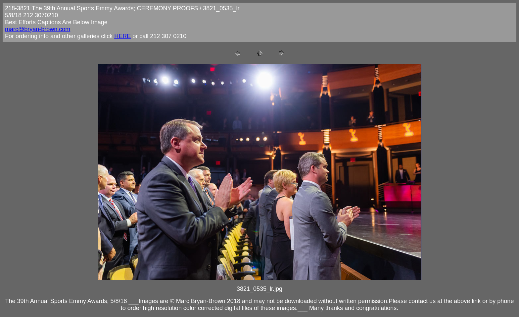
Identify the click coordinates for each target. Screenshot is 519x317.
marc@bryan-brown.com (37, 29)
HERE (122, 36)
